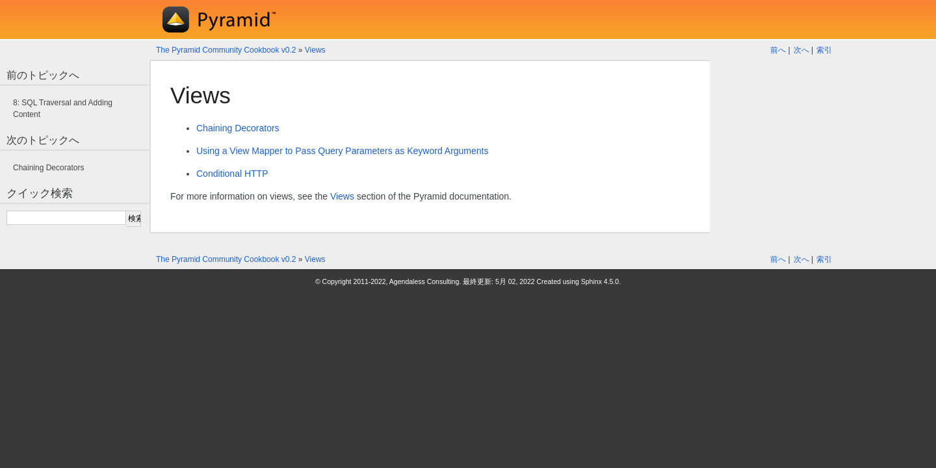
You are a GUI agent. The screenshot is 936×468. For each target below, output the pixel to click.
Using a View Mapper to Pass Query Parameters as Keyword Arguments (342, 151)
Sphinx (591, 281)
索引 (824, 50)
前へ (778, 50)
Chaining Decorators (238, 128)
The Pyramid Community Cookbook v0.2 (226, 50)
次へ (801, 50)
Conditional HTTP (232, 173)
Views (315, 50)
